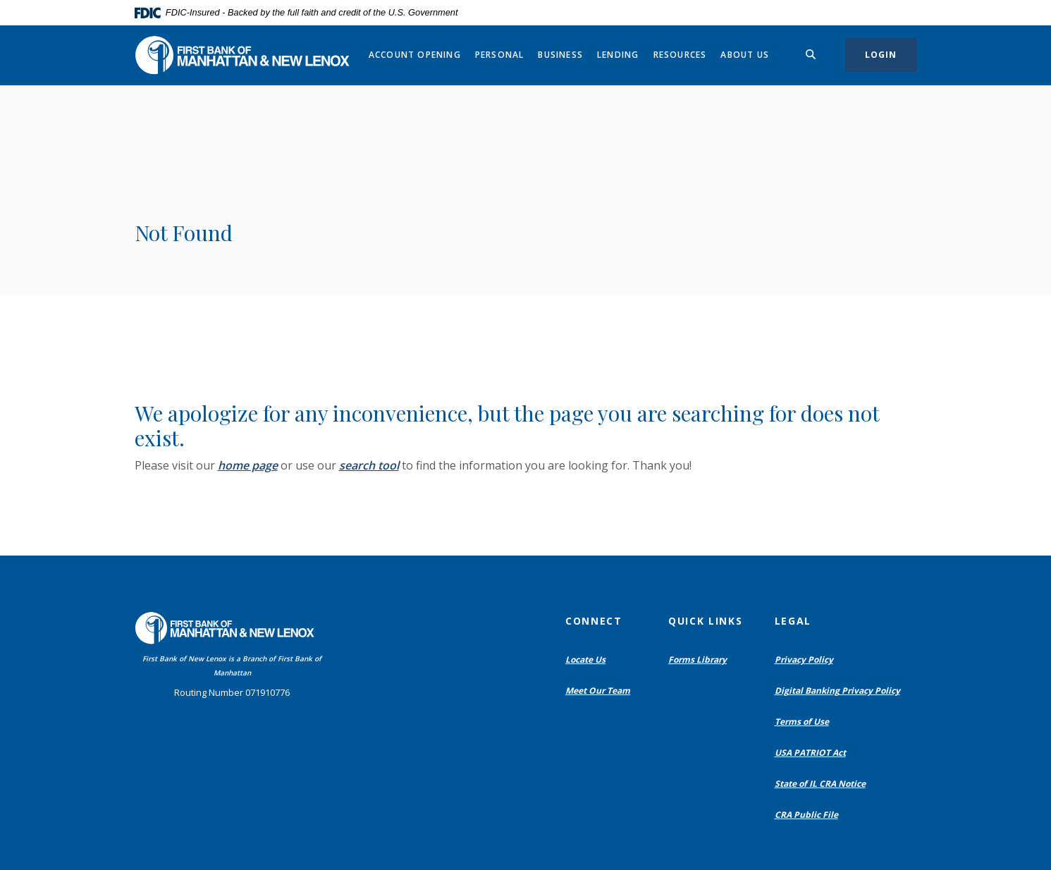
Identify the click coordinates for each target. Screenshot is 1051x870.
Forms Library (697, 660)
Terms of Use (802, 722)
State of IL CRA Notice (820, 784)
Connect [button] (593, 620)
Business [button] (560, 55)
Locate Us (585, 660)
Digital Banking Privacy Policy (840, 691)
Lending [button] (618, 55)
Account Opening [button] (415, 55)
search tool (369, 465)
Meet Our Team (597, 691)
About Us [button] (744, 55)
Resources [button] (680, 55)
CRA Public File (809, 815)
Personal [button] (499, 55)
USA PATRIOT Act (810, 753)
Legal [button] (793, 620)
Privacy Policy (804, 660)
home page (248, 465)
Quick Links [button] (705, 620)
